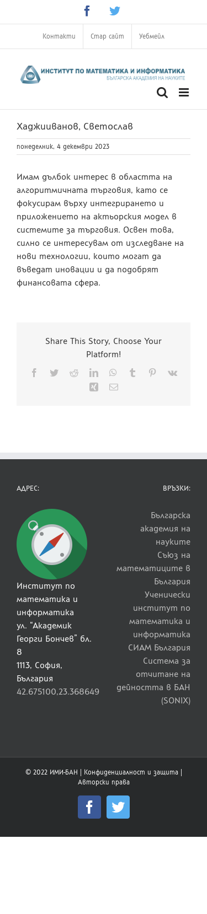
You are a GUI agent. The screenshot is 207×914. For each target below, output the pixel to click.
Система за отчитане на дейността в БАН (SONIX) (153, 680)
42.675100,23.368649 (58, 691)
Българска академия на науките (165, 528)
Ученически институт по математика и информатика (159, 614)
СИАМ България (159, 647)
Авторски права (104, 782)
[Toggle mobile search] (162, 92)
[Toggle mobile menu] (184, 92)
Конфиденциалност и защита (131, 772)
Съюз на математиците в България (153, 568)
